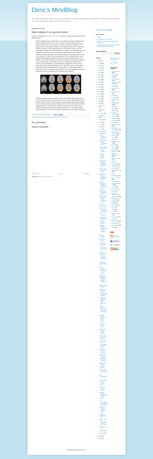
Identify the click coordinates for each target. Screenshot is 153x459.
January (101, 433)
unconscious (115, 225)
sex (113, 209)
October (101, 113)
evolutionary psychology (115, 128)
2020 (99, 75)
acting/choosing (116, 71)
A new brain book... (102, 239)
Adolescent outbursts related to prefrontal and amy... (102, 357)
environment (115, 120)
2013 (99, 91)
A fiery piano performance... (103, 264)
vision (113, 227)
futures (114, 147)
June (100, 124)
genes (113, 149)
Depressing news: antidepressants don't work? (103, 177)
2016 (99, 84)
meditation (114, 166)
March (101, 131)
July (100, 122)
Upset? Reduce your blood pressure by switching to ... (103, 309)
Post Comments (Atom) (45, 176)
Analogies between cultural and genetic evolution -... (103, 229)
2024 (99, 65)
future (113, 145)
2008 (99, 103)
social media (115, 217)
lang (113, 162)
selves (113, 207)
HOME (99, 37)
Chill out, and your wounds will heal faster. (103, 422)
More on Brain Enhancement (103, 371)
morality (114, 181)
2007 (99, 436)
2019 (99, 77)
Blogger (84, 450)
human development (54, 117)
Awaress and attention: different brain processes (102, 300)
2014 (99, 89)
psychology (115, 197)
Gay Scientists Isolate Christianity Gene (103, 142)
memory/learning (116, 170)
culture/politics (116, 103)
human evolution (63, 117)
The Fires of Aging (102, 427)
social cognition (116, 213)
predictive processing (115, 194)
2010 (99, 99)
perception (115, 189)
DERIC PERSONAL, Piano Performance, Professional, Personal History (108, 45)
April (100, 129)
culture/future (115, 99)
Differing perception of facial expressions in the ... (103, 185)
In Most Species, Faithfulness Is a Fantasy (102, 270)
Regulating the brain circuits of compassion (103, 136)
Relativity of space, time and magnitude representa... (103, 256)
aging (113, 75)
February (101, 431)
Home (61, 173)
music (113, 187)
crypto (113, 95)
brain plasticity (116, 88)
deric (113, 108)
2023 (99, 68)
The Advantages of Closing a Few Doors (103, 403)
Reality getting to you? (103, 286)
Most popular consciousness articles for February (103, 212)
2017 (99, 82)
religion (114, 201)
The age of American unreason (102, 351)
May (100, 127)
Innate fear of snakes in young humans (102, 331)
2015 (99, 87)
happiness (114, 151)
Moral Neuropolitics (103, 376)
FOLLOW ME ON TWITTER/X (115, 59)
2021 (99, 72)
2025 (99, 63)
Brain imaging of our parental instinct (102, 365)
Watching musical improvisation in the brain (103, 395)
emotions (114, 118)
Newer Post (35, 173)
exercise (114, 135)
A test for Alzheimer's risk (103, 416)
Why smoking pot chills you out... (102, 337)
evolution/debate (116, 124)
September (102, 116)
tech (113, 219)
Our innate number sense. (102, 325)
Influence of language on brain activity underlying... (103, 279)
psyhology (114, 199)
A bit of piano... (103, 206)
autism (113, 86)
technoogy (114, 223)
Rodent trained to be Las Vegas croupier (103, 149)
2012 (99, 94)
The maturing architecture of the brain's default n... (103, 220)
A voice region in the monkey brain (103, 383)
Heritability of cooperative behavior (103, 192)
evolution (114, 122)
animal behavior (116, 79)
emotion (43, 117)
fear (113, 139)
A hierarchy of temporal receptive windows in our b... (102, 163)
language (114, 164)
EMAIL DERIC (114, 63)
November (102, 109)
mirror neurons (116, 178)
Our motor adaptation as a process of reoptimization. (103, 246)
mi (112, 173)
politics (114, 191)
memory (114, 168)
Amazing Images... (102, 235)
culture (113, 97)
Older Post (86, 173)
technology (115, 221)
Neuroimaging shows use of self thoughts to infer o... (103, 199)
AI (112, 77)
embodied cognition (114, 113)
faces (46, 117)
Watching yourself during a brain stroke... (102, 318)
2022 (99, 70)
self (113, 203)
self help (114, 205)
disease (114, 110)
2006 (99, 438)
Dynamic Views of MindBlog (104, 30)
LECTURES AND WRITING (104, 39)
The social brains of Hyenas (102, 388)
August (101, 119)
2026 (99, 60)
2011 (99, 96)
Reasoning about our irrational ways (102, 410)
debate (114, 106)
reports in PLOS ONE (52, 36)
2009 (99, 101)
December (102, 105)
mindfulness (115, 175)
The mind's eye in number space (102, 156)
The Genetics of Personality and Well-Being (102, 344)
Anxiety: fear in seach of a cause (103, 170)
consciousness (116, 92)
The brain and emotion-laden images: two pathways (103, 292)
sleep (113, 211)
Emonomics (102, 204)
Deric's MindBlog (54, 9)
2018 (99, 80)
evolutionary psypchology (115, 132)
